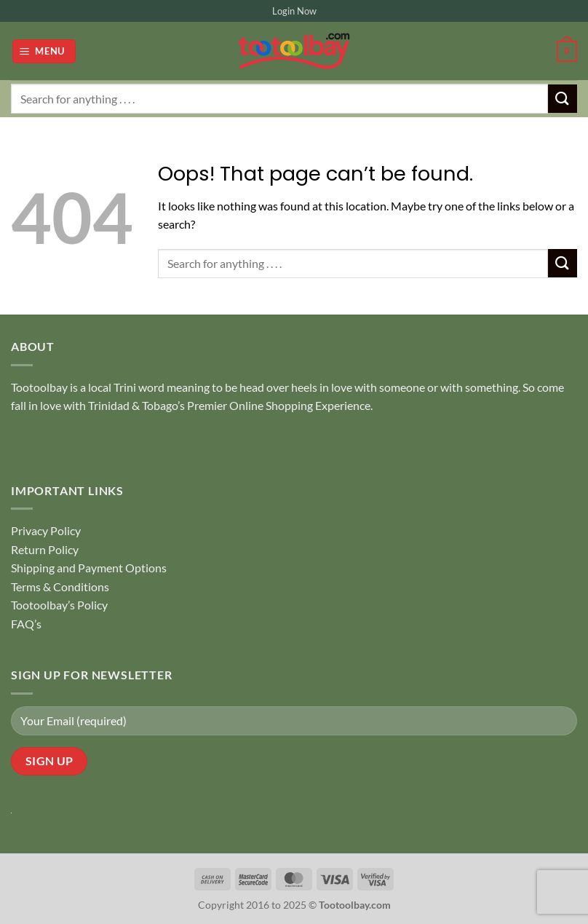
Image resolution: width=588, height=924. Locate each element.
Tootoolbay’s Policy (59, 605)
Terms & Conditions (60, 586)
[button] (44, 51)
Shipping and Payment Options (89, 567)
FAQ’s (26, 624)
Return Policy (45, 549)
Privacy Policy (46, 530)
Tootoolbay (39, 387)
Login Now (294, 11)
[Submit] (562, 98)
